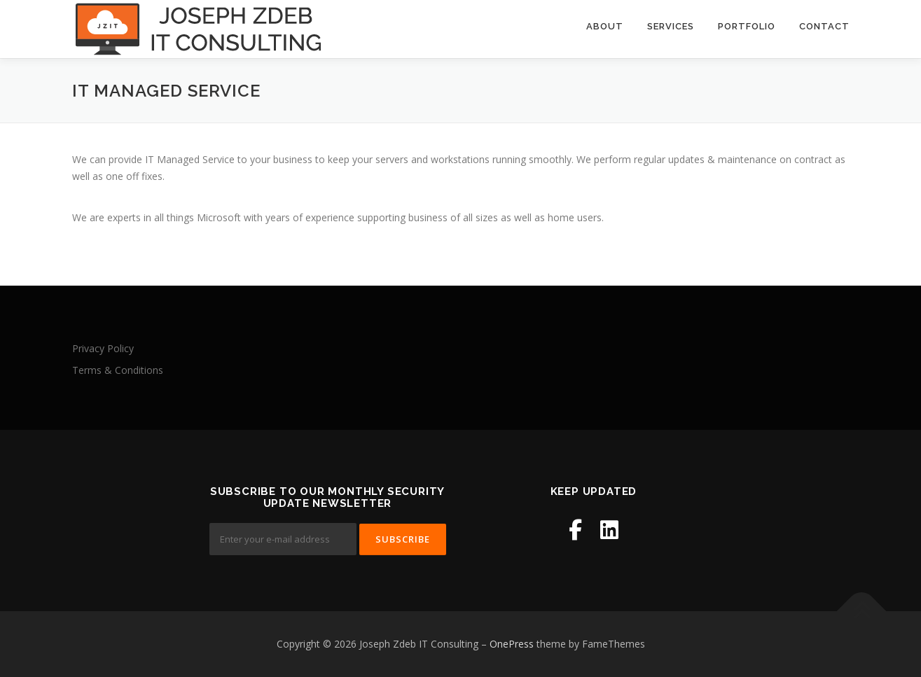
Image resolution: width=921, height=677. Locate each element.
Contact (824, 26)
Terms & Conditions (117, 370)
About (604, 26)
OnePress (512, 643)
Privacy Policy (103, 348)
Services (670, 26)
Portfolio (746, 26)
